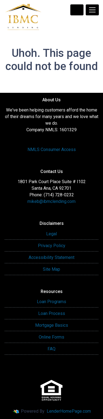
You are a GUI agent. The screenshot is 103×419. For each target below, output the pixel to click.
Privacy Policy (51, 245)
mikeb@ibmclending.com (51, 201)
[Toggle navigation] (92, 9)
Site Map (51, 269)
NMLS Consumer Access (51, 149)
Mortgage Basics (51, 325)
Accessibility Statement (51, 257)
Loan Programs (51, 301)
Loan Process (51, 313)
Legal (51, 233)
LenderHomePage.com (69, 411)
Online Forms (51, 337)
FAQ (51, 348)
